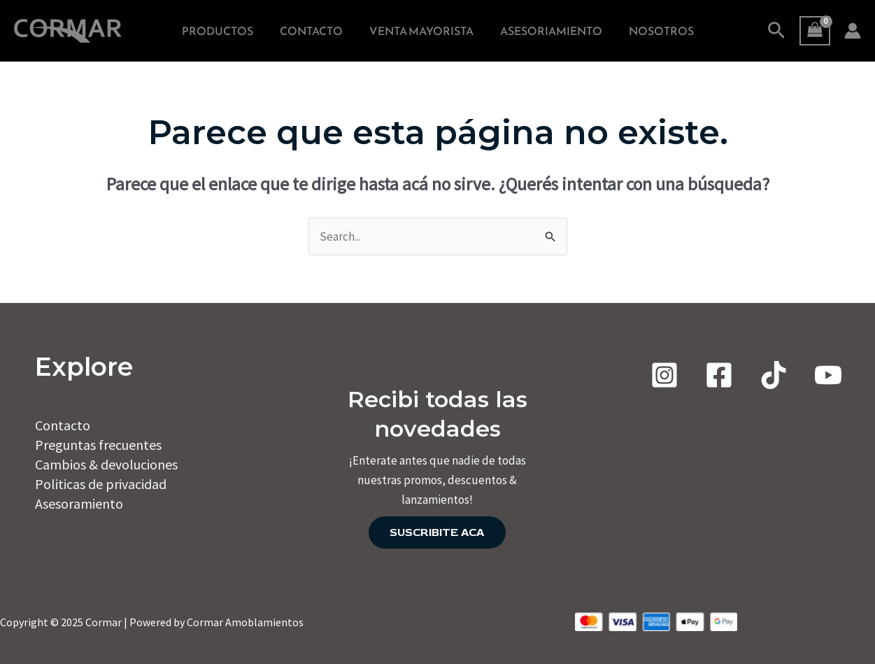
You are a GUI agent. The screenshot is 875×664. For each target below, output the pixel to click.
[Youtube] (828, 375)
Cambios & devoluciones (106, 464)
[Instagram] (664, 375)
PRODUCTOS (226, 30)
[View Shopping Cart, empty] (814, 31)
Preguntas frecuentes (98, 444)
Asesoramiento (79, 503)
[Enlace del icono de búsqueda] (776, 31)
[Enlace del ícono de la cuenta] (852, 30)
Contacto (62, 425)
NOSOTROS (652, 30)
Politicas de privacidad (100, 484)
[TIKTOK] (773, 375)
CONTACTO (315, 30)
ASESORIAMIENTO (547, 30)
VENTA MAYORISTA (421, 30)
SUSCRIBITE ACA (437, 532)
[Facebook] (719, 375)
